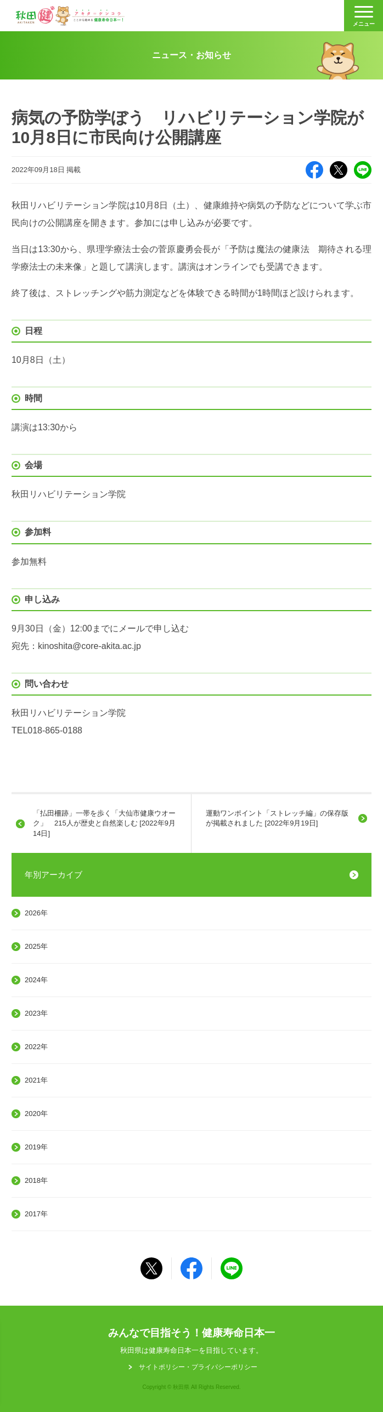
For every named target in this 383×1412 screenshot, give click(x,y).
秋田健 (70, 16)
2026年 (36, 913)
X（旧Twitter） (338, 170)
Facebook (314, 170)
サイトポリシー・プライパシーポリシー (198, 1367)
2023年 (36, 1013)
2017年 (36, 1214)
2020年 (36, 1113)
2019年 (36, 1147)
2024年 (36, 980)
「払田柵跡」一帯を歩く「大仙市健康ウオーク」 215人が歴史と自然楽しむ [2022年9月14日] (104, 823)
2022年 (36, 1047)
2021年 (36, 1080)
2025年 (36, 946)
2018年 (36, 1180)
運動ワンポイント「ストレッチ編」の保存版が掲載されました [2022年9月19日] (277, 818)
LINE (362, 170)
